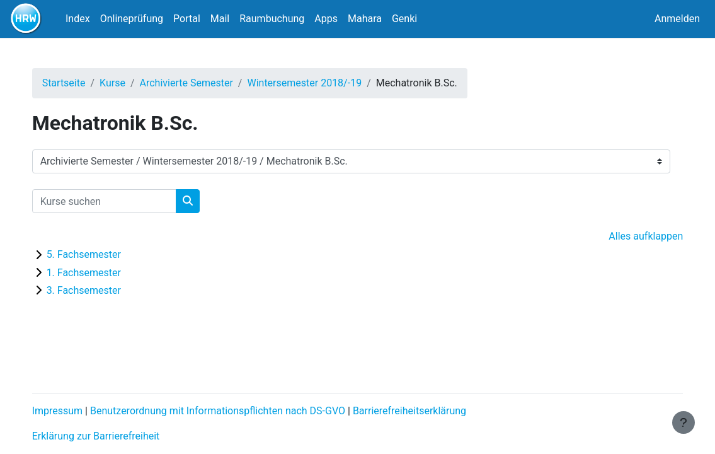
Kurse (125, 83)
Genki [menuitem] (404, 19)
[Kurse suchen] (117, 201)
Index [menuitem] (78, 19)
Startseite (76, 83)
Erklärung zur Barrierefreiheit (109, 436)
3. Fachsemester (96, 290)
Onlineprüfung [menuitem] (131, 19)
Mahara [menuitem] (365, 19)
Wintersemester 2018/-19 (317, 83)
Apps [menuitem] (326, 19)
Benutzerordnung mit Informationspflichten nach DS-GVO (230, 411)
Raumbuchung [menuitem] (271, 19)
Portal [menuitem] (186, 19)
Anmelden (677, 19)
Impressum (70, 411)
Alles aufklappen (633, 236)
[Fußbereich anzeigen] (683, 422)
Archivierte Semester (199, 83)
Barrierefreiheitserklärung (422, 411)
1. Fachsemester (96, 273)
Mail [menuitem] (219, 19)
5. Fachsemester (96, 254)
